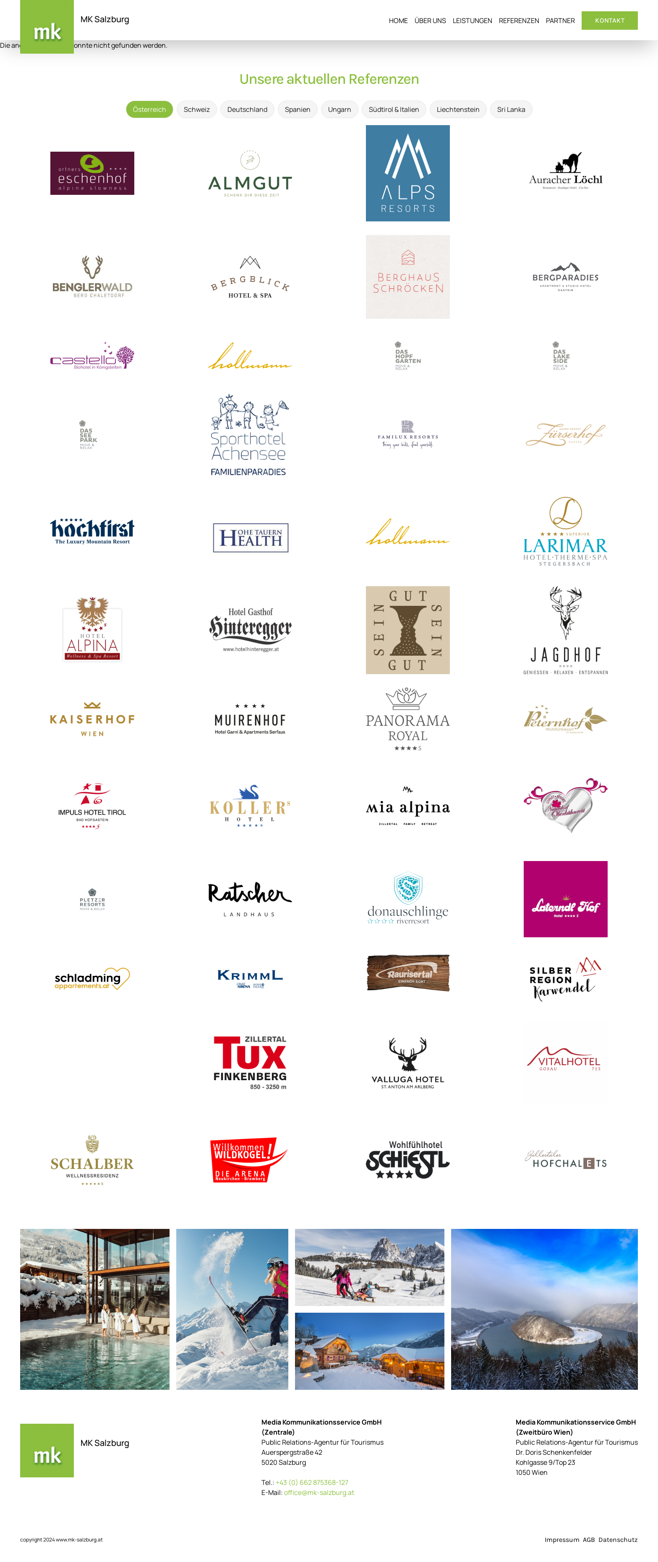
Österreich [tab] (149, 109)
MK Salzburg (105, 19)
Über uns (430, 20)
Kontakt (609, 20)
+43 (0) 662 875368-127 (312, 1482)
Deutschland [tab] (247, 109)
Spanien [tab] (298, 109)
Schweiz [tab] (197, 109)
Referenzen (519, 20)
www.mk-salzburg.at (79, 1539)
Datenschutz (618, 1540)
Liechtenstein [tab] (458, 109)
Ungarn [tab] (339, 109)
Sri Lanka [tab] (511, 109)
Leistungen (472, 20)
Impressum (562, 1540)
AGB (589, 1540)
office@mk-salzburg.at (319, 1492)
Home (398, 20)
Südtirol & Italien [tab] (394, 109)
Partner (560, 20)
